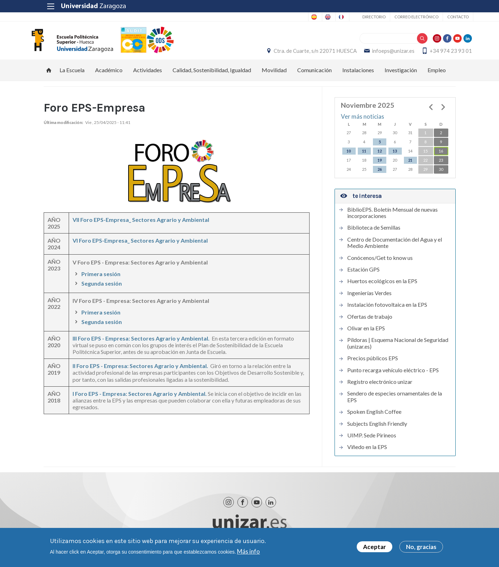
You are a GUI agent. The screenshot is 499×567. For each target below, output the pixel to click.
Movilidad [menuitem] (274, 77)
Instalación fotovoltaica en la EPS (387, 312)
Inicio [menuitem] (49, 77)
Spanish (266, 16)
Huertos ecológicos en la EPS (382, 288)
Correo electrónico (399, 16)
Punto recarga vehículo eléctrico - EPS (393, 377)
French (322, 16)
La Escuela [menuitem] (72, 77)
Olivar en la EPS (366, 335)
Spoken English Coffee (374, 419)
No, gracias (421, 546)
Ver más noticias (362, 123)
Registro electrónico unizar (379, 389)
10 (349, 158)
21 (410, 167)
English (294, 16)
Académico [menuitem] (109, 77)
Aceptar (374, 546)
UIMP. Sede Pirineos (371, 442)
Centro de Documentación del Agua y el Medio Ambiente (394, 249)
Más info (248, 551)
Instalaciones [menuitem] (358, 77)
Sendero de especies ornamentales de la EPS (394, 404)
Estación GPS (363, 276)
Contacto (440, 16)
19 (380, 167)
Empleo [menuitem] (437, 77)
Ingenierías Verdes (369, 300)
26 (380, 176)
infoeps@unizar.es (377, 54)
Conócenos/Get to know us (380, 265)
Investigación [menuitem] (401, 77)
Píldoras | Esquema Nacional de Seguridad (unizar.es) (397, 350)
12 (380, 158)
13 (395, 158)
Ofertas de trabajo (369, 323)
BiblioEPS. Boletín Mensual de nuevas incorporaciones (392, 219)
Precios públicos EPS (372, 365)
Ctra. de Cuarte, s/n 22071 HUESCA (299, 54)
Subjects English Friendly (377, 431)
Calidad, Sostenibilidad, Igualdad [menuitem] (212, 77)
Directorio (356, 16)
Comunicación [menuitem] (314, 77)
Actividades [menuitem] (147, 77)
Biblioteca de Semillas (373, 235)
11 (364, 158)
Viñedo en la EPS (367, 454)
